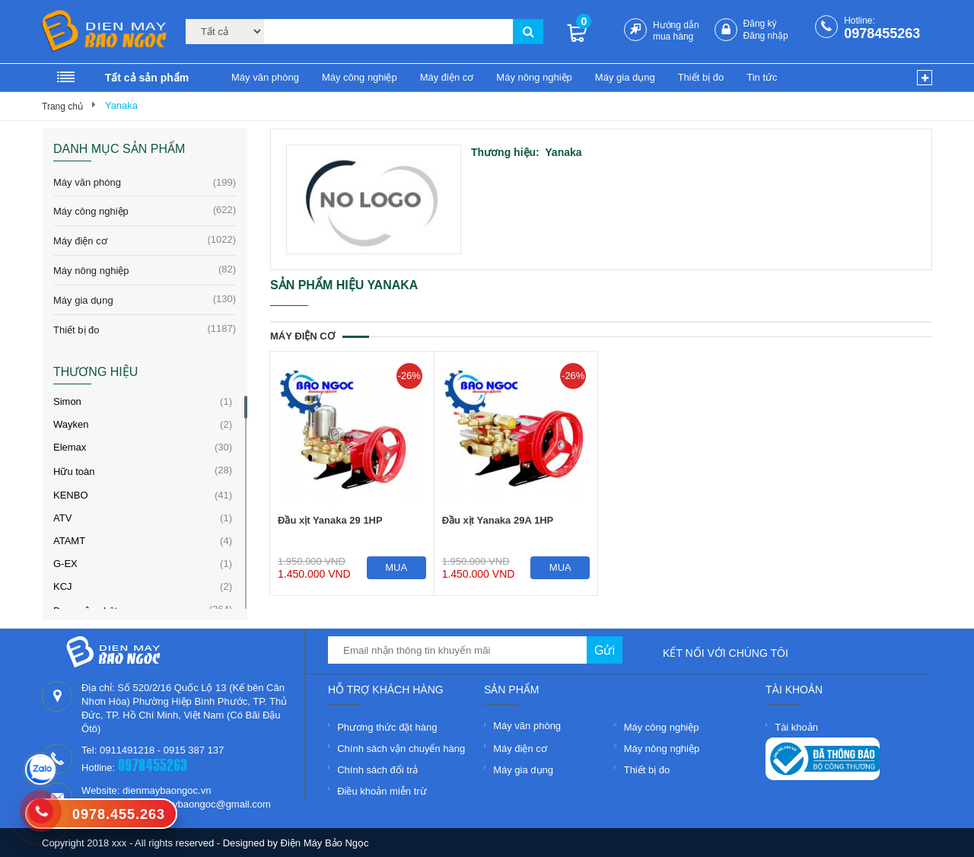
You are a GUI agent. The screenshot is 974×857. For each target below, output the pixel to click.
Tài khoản (796, 727)
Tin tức (761, 77)
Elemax (69, 447)
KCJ (62, 586)
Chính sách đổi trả (377, 770)
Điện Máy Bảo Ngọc (325, 843)
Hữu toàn (74, 471)
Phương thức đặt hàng (387, 727)
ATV (62, 518)
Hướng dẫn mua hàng (676, 31)
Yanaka (121, 105)
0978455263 (882, 33)
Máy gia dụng (625, 77)
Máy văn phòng (265, 77)
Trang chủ (62, 106)
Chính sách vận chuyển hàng (401, 748)
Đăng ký (760, 23)
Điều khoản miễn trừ (381, 791)
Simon (67, 401)
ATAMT (69, 540)
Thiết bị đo (701, 77)
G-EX (65, 563)
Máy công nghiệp (359, 77)
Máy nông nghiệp (534, 77)
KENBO (70, 495)
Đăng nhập (765, 35)
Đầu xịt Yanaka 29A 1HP (498, 520)
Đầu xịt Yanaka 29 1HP (330, 520)
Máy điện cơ (447, 77)
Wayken (70, 424)
